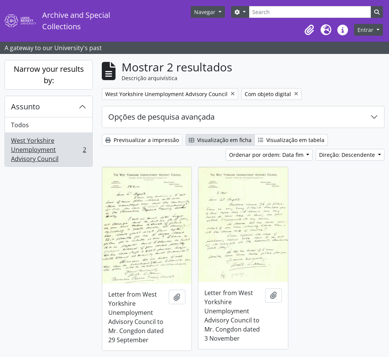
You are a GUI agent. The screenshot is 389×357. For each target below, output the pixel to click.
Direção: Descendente (347, 154)
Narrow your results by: (49, 74)
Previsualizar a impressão (142, 140)
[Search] (310, 12)
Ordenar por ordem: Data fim (267, 154)
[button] (309, 30)
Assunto (25, 106)
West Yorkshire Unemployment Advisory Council (48, 149)
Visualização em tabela (291, 140)
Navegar (205, 12)
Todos (20, 125)
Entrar (366, 29)
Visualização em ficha (220, 140)
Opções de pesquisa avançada (161, 117)
